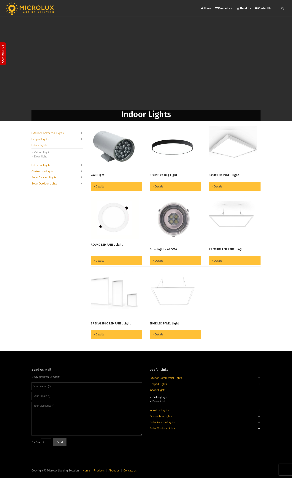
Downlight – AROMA (163, 249)
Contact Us (130, 470)
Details (100, 186)
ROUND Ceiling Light (163, 175)
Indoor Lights (39, 145)
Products (99, 470)
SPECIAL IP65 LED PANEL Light (111, 323)
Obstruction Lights (42, 171)
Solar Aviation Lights (43, 177)
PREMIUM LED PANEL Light (226, 249)
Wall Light (97, 175)
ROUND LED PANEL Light (107, 244)
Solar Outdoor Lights (44, 183)
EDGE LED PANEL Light (164, 323)
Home (86, 470)
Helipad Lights (40, 139)
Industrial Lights (40, 165)
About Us (114, 470)
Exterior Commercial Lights (47, 133)
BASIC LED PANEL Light (224, 175)
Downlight (40, 156)
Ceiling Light (41, 152)
